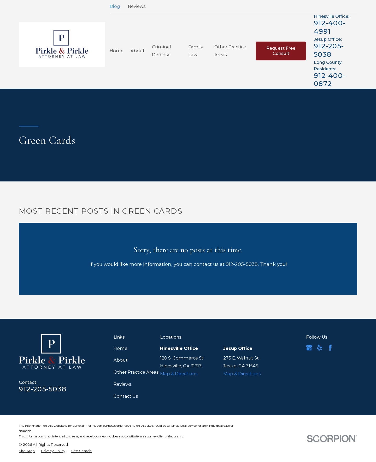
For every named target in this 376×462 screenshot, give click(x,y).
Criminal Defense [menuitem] (161, 50)
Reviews (137, 6)
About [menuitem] (138, 50)
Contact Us (126, 396)
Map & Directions (179, 373)
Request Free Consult (280, 50)
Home (120, 348)
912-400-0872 (329, 79)
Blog (115, 6)
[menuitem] (27, 451)
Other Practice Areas (136, 372)
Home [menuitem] (117, 50)
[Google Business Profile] (309, 348)
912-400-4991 (329, 27)
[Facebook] (330, 348)
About (121, 360)
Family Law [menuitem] (195, 50)
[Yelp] (319, 348)
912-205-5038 (329, 50)
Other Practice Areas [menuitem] (230, 50)
